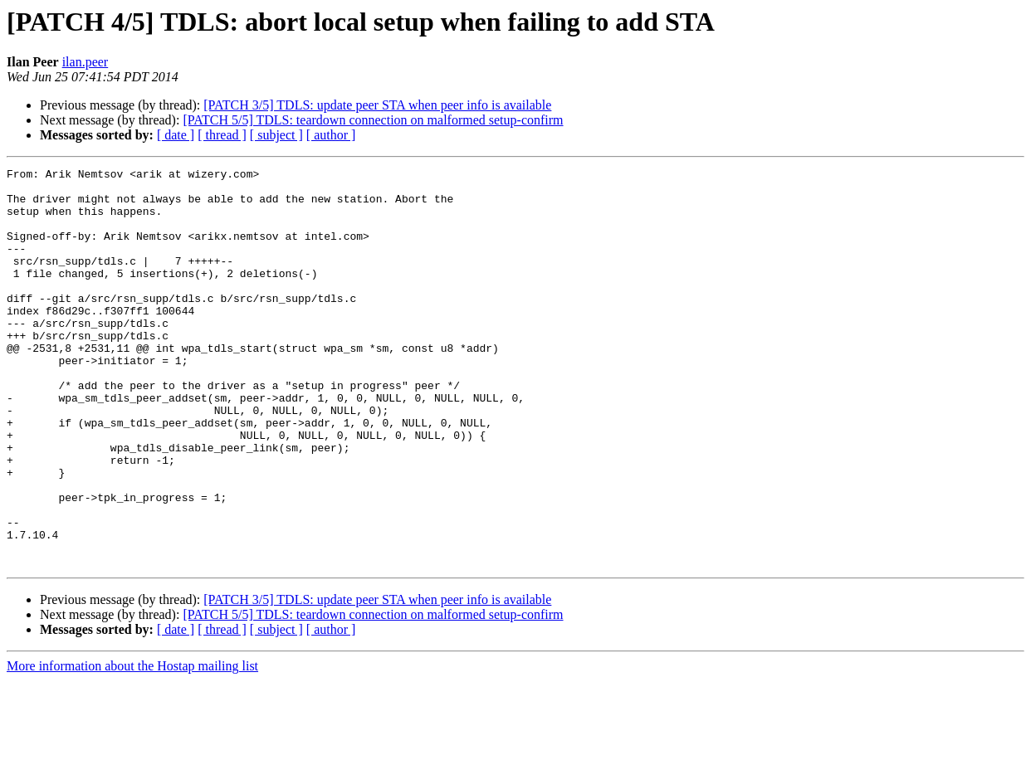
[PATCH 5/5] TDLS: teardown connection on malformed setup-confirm (373, 120)
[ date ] (175, 135)
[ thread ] (222, 135)
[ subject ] (276, 135)
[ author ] (331, 135)
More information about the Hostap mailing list (132, 745)
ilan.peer (85, 62)
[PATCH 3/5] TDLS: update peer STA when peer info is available (377, 105)
